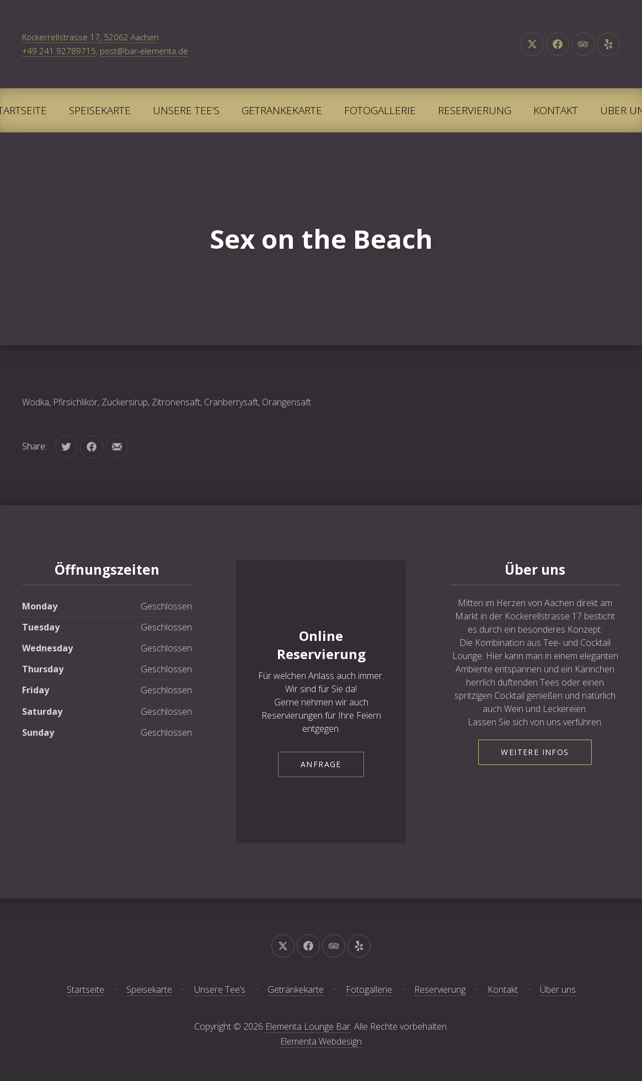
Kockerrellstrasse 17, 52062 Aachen (90, 36)
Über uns (558, 989)
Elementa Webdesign (321, 1041)
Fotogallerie (380, 110)
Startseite (85, 989)
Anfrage (321, 764)
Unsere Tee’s (186, 110)
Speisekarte (100, 110)
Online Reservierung (321, 645)
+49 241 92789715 (59, 50)
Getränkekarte (282, 110)
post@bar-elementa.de (144, 50)
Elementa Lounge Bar (307, 1026)
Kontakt (555, 110)
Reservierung (474, 110)
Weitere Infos (535, 752)
